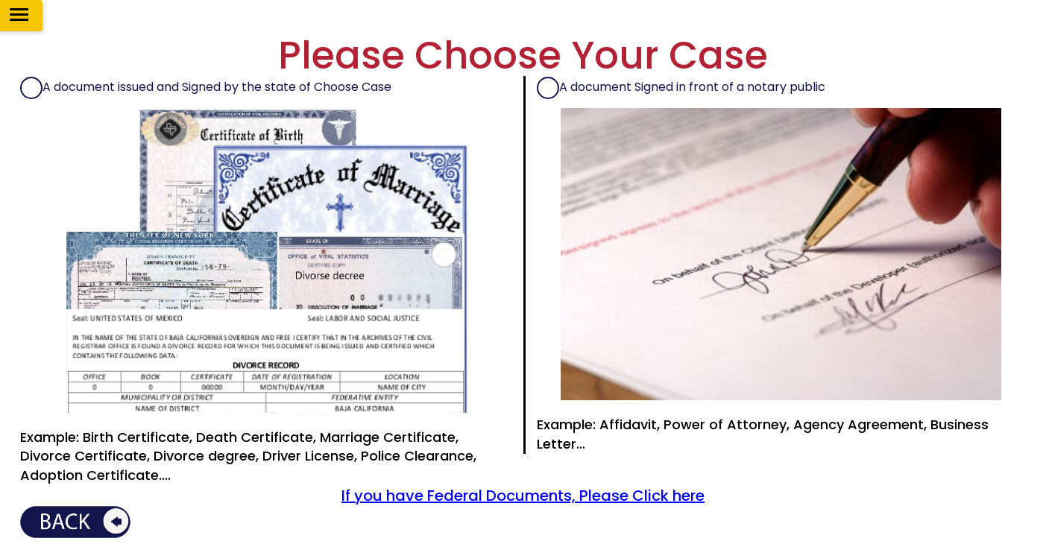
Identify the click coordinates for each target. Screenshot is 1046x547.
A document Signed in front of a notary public (692, 87)
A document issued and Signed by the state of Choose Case (216, 87)
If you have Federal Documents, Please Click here (523, 495)
